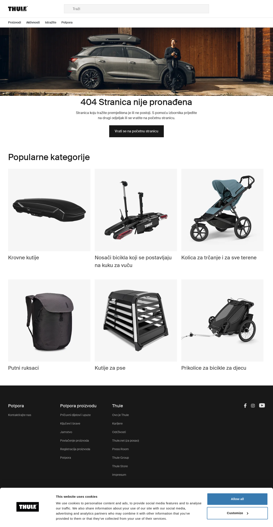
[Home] (36, 8)
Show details (66, 518)
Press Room (120, 449)
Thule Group (120, 458)
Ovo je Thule (120, 415)
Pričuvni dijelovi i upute (75, 415)
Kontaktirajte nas (19, 415)
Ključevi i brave (70, 423)
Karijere (117, 423)
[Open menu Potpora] (69, 22)
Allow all (237, 487)
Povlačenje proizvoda (74, 440)
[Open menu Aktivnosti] (35, 22)
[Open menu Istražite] (53, 22)
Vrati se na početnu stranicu (136, 131)
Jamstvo (66, 432)
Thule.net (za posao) (125, 440)
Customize (237, 501)
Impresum (119, 475)
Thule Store (120, 466)
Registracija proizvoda (75, 449)
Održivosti (119, 432)
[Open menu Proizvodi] (17, 22)
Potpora (65, 458)
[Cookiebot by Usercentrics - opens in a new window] (27, 518)
